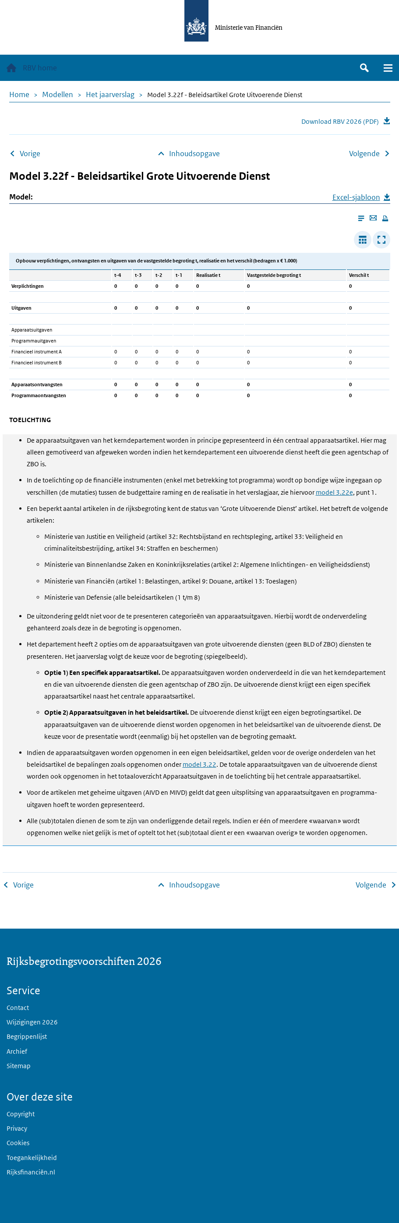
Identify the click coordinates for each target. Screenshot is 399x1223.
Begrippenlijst (27, 1036)
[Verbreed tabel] (362, 239)
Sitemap (19, 1066)
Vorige (30, 153)
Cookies (18, 1143)
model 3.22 (199, 764)
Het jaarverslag (110, 94)
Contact (18, 1007)
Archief (17, 1051)
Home (19, 94)
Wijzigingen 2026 (32, 1022)
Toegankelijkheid (32, 1157)
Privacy (17, 1128)
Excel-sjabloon (356, 197)
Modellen (57, 94)
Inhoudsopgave (194, 153)
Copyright (21, 1114)
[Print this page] (385, 218)
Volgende (364, 153)
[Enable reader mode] (361, 218)
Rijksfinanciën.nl (31, 1172)
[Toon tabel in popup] (381, 239)
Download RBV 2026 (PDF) (340, 121)
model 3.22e (334, 492)
